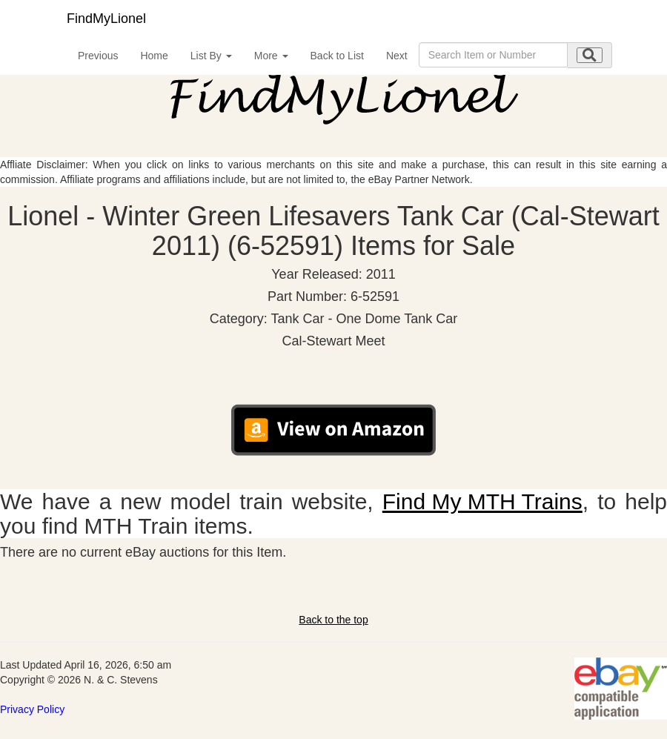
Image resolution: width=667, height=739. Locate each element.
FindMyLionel (106, 18)
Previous (98, 56)
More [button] (271, 56)
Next (397, 56)
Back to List (337, 56)
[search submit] (590, 55)
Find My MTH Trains (482, 501)
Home (153, 56)
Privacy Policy (32, 709)
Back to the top (333, 620)
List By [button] (211, 56)
